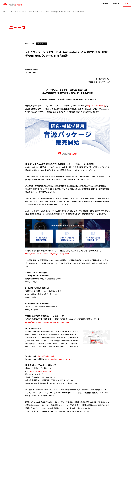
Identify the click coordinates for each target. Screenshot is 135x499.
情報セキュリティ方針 (46, 484)
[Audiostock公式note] (18, 477)
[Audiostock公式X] (9, 477)
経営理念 (12, 466)
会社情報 (19, 456)
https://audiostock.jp (96, 106)
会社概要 (12, 470)
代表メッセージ (14, 463)
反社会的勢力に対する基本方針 (68, 484)
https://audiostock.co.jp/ (41, 371)
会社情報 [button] (105, 3)
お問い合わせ (13, 484)
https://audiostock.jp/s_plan (60, 359)
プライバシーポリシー (29, 484)
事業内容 (116, 3)
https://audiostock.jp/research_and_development (47, 254)
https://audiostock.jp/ (47, 356)
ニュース (127, 3)
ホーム (5, 12)
